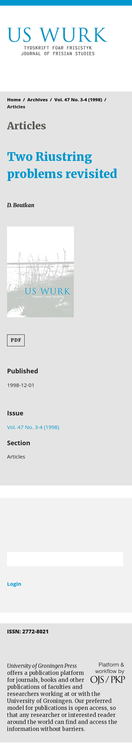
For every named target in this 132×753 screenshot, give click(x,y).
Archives (37, 99)
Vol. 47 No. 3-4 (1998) (78, 99)
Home (14, 99)
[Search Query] (56, 559)
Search (114, 559)
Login (14, 583)
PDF (16, 340)
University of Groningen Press (62, 72)
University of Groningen (66, 525)
